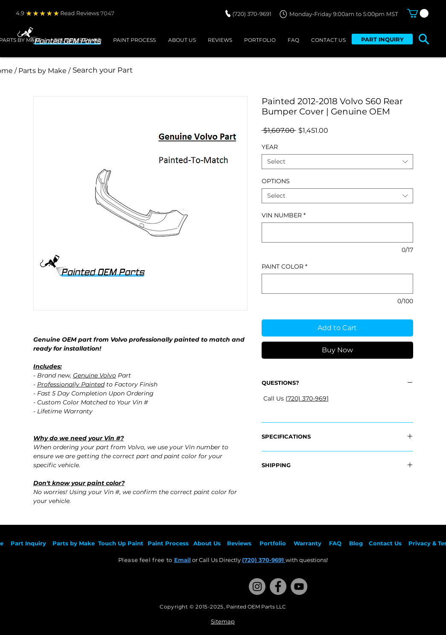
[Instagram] (257, 586)
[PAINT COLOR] (337, 284)
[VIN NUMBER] (337, 232)
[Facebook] (278, 586)
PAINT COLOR (284, 266)
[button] (418, 13)
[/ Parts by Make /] (43, 71)
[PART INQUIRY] (382, 39)
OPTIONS (276, 181)
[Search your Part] (186, 70)
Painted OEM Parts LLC (256, 606)
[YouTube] (299, 586)
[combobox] (337, 161)
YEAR (270, 147)
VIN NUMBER (284, 215)
